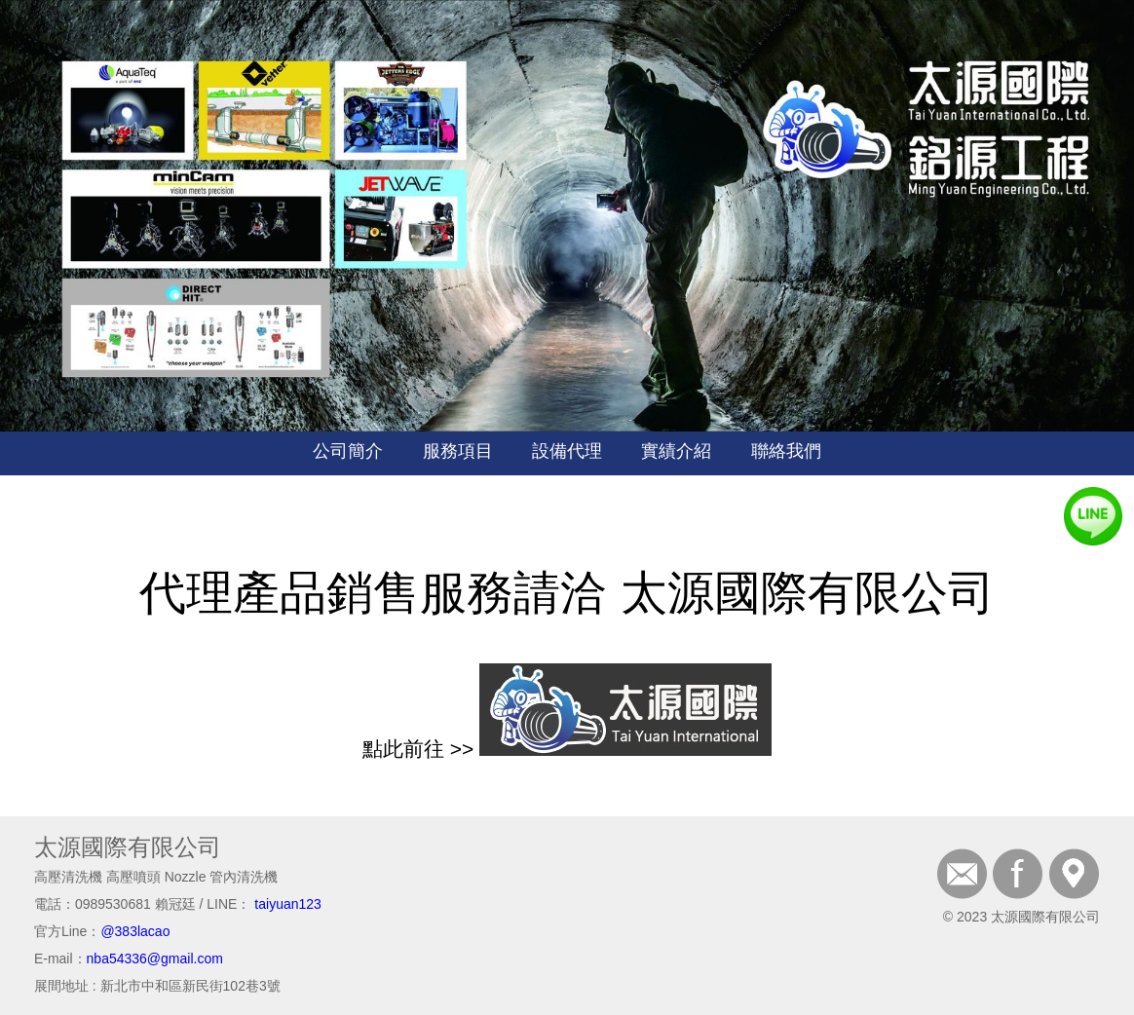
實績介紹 (676, 451)
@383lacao (135, 931)
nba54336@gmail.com (155, 958)
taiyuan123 (287, 904)
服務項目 (458, 451)
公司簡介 (348, 451)
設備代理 (567, 451)
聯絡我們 (786, 451)
